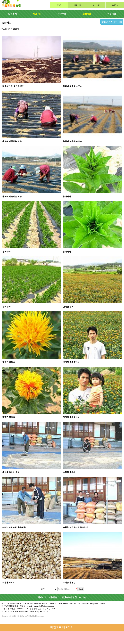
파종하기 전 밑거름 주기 (13, 86)
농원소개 (12, 14)
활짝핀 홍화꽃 (8, 362)
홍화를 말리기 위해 (11, 472)
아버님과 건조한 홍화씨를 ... (15, 527)
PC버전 (82, 597)
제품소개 (37, 14)
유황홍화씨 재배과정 (112, 21)
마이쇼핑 (96, 5)
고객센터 (111, 14)
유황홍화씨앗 (8, 582)
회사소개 (42, 597)
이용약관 (52, 597)
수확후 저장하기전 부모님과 (75, 527)
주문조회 (62, 14)
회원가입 (77, 5)
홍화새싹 (67, 196)
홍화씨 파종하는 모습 (72, 86)
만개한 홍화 (68, 307)
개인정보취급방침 (68, 597)
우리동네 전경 (69, 582)
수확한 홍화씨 (69, 472)
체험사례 (87, 14)
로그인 (59, 5)
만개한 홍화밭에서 (71, 362)
